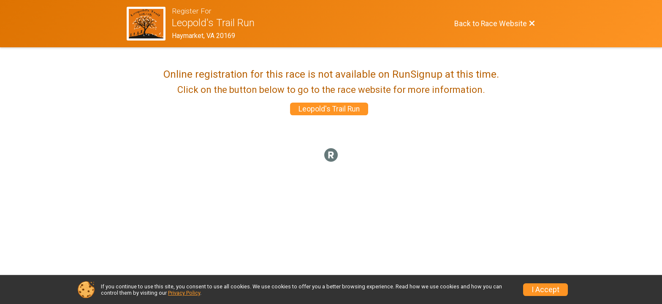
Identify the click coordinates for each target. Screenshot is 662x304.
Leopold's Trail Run (329, 109)
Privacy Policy (184, 293)
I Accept (545, 289)
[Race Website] (149, 24)
